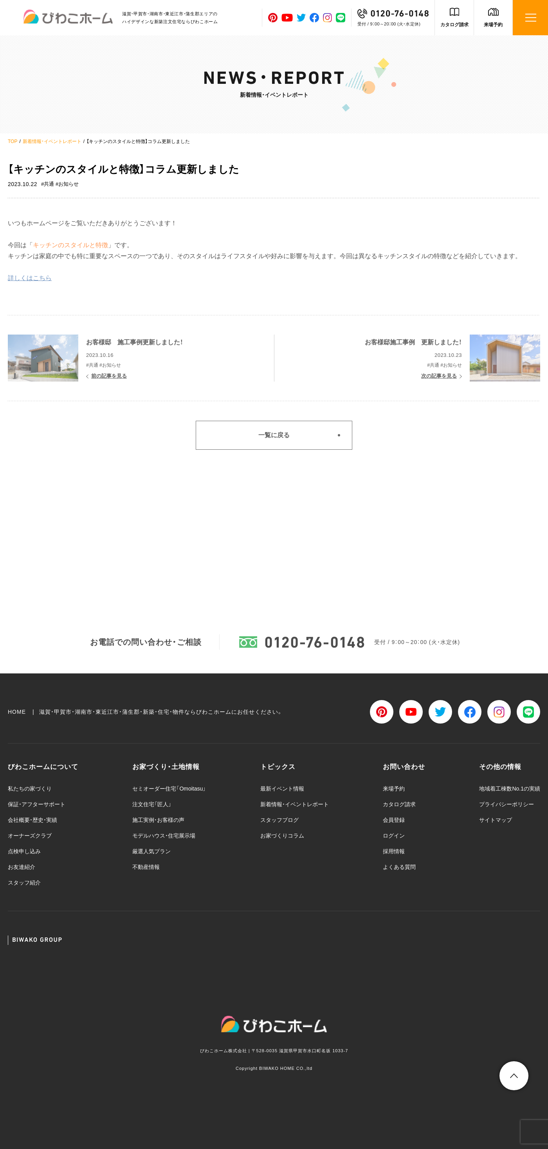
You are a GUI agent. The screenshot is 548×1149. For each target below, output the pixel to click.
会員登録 (394, 820)
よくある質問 (399, 867)
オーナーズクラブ (30, 835)
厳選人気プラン (151, 851)
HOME (17, 712)
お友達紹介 (21, 867)
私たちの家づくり (30, 788)
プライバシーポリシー (506, 804)
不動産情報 (146, 867)
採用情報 (394, 851)
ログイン (394, 835)
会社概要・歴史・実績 (32, 820)
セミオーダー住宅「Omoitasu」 (169, 788)
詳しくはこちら (30, 278)
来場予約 (493, 24)
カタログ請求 (454, 24)
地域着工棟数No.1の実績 (509, 788)
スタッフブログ (279, 820)
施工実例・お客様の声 (158, 820)
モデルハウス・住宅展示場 (163, 835)
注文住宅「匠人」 (151, 804)
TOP (12, 141)
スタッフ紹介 (24, 882)
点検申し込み (24, 851)
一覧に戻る (274, 435)
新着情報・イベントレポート (52, 141)
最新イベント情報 (282, 788)
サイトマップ (495, 820)
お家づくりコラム (282, 835)
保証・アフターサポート (36, 804)
